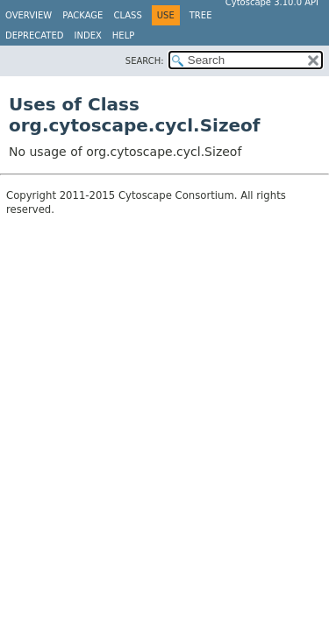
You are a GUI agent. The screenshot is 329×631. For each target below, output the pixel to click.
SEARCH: (144, 61)
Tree (201, 15)
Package (82, 15)
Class (127, 15)
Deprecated (34, 35)
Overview (28, 15)
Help (123, 35)
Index (88, 35)
